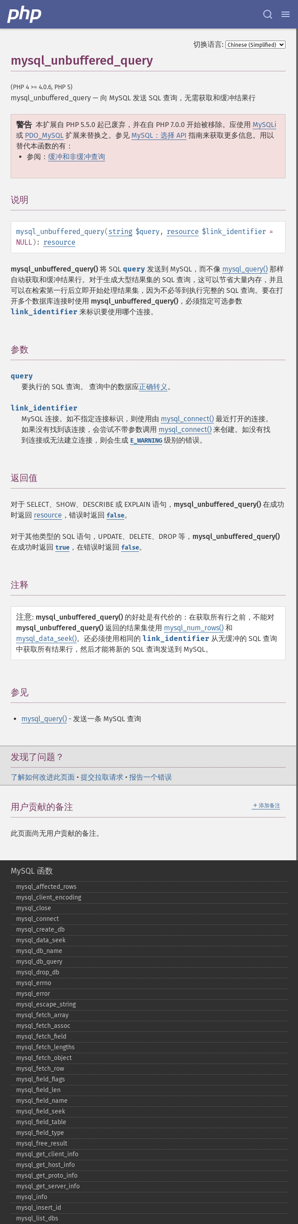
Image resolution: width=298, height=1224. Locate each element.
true (62, 547)
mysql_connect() (187, 419)
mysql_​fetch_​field (41, 1036)
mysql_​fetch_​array (42, 1015)
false (115, 515)
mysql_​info (31, 1197)
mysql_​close (33, 908)
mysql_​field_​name (42, 1101)
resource (183, 231)
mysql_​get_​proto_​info (47, 1175)
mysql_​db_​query (39, 961)
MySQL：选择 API (159, 135)
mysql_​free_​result (41, 1143)
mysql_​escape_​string (46, 1004)
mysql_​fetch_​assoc (43, 1026)
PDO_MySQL (44, 135)
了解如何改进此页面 (43, 777)
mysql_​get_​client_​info (47, 1154)
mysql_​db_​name (39, 951)
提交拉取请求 (102, 777)
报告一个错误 (150, 777)
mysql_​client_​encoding (48, 897)
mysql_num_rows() (194, 628)
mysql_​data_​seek (40, 940)
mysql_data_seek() (46, 638)
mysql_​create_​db (40, 929)
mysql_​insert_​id (38, 1208)
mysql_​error (33, 994)
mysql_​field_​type (40, 1133)
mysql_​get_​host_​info (45, 1165)
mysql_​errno (33, 983)
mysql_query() (245, 269)
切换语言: (208, 44)
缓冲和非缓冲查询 (76, 156)
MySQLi (264, 124)
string (120, 231)
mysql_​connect (37, 919)
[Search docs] (268, 14)
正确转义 (153, 386)
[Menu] (285, 14)
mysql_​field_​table (41, 1122)
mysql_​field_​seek (40, 1111)
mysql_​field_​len (38, 1090)
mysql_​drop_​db (37, 972)
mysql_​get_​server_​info (48, 1186)
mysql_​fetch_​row (40, 1068)
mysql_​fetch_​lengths (45, 1047)
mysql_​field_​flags (40, 1079)
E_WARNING (146, 440)
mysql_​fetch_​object (44, 1058)
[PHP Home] (25, 14)
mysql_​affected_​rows (46, 887)
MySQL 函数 (32, 871)
